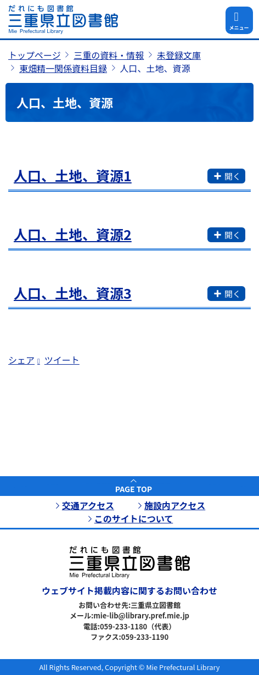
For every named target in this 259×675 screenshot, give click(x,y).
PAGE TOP (133, 488)
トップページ (34, 55)
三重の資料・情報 (109, 55)
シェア (21, 359)
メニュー (239, 27)
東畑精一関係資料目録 (63, 68)
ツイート (62, 359)
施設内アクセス (174, 505)
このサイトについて (133, 518)
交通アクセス (88, 505)
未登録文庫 (179, 55)
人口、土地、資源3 (73, 293)
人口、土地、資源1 (73, 175)
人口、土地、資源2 (73, 234)
